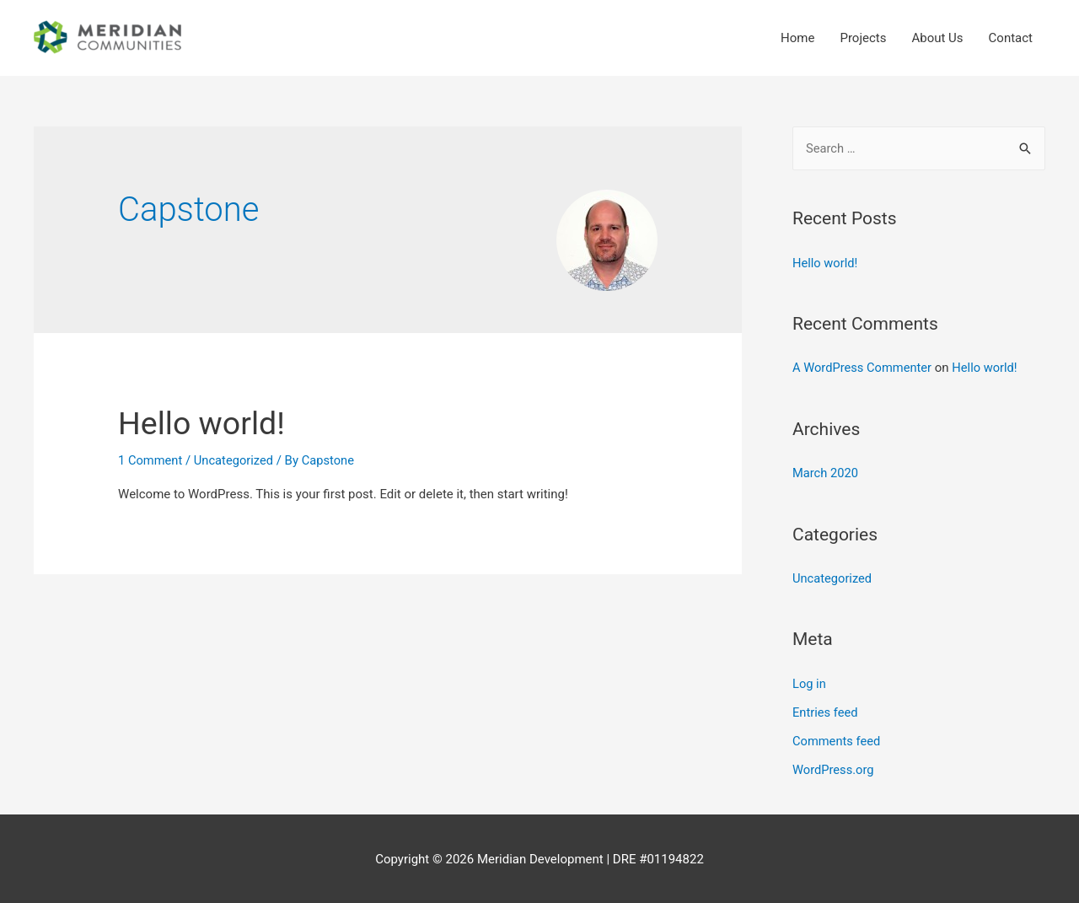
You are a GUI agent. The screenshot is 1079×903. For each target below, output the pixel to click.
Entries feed (825, 710)
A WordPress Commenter (863, 367)
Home (797, 38)
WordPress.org (834, 768)
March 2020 (826, 473)
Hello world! (207, 423)
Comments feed (837, 739)
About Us (937, 38)
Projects (863, 38)
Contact (1011, 38)
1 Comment (151, 460)
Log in (809, 683)
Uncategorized (236, 460)
